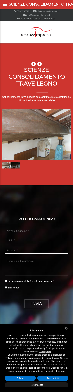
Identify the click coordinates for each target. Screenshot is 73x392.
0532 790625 (23, 11)
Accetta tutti (53, 378)
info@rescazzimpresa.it (47, 11)
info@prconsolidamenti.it (38, 15)
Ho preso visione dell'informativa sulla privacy (30, 281)
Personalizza (36, 384)
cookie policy (45, 351)
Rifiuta (20, 378)
